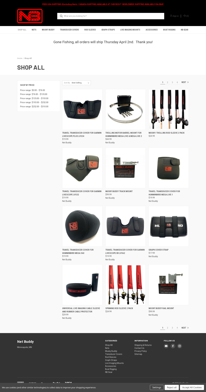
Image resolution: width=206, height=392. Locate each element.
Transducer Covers (69, 30)
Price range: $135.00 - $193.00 (34, 98)
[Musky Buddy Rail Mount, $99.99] (168, 285)
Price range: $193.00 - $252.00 (34, 102)
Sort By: (67, 83)
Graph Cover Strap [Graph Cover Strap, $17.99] (158, 250)
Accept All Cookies (192, 387)
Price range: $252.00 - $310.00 (34, 106)
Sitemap (138, 354)
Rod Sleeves (90, 30)
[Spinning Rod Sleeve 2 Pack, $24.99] (125, 285)
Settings (156, 387)
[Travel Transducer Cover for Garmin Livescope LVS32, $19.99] (82, 168)
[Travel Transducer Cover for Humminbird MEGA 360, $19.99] (82, 226)
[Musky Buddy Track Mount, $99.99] (125, 168)
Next (185, 82)
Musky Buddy (48, 30)
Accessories (152, 30)
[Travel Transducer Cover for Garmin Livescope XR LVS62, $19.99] (125, 226)
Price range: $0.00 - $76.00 (32, 90)
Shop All (22, 30)
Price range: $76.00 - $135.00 (33, 94)
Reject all (172, 387)
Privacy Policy (140, 351)
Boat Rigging (169, 30)
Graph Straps (108, 30)
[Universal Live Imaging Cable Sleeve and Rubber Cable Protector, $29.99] (82, 285)
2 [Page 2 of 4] (167, 82)
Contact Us (139, 348)
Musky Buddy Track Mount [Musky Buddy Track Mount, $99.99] (119, 191)
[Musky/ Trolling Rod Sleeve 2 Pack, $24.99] (168, 109)
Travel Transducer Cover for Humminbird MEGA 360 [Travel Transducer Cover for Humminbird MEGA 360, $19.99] (78, 251)
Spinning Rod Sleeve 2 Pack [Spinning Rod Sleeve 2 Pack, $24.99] (119, 308)
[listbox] (81, 83)
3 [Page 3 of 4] (172, 82)
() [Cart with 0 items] (186, 16)
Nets (34, 30)
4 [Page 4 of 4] (177, 82)
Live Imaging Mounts (130, 30)
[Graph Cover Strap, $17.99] (168, 226)
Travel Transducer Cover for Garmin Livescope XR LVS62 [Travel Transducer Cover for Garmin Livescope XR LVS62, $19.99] (125, 251)
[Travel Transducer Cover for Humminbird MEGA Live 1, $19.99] (168, 168)
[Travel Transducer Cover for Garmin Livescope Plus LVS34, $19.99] (82, 109)
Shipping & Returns (143, 345)
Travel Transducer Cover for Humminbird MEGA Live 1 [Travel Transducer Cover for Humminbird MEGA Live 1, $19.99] (164, 193)
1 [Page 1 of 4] (162, 82)
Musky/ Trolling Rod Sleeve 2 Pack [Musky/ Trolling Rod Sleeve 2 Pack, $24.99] (166, 133)
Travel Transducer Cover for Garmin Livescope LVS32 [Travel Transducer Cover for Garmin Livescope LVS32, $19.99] (81, 193)
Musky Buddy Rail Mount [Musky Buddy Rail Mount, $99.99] (161, 308)
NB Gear (184, 30)
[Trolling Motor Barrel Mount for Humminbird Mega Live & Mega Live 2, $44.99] (125, 109)
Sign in (176, 16)
